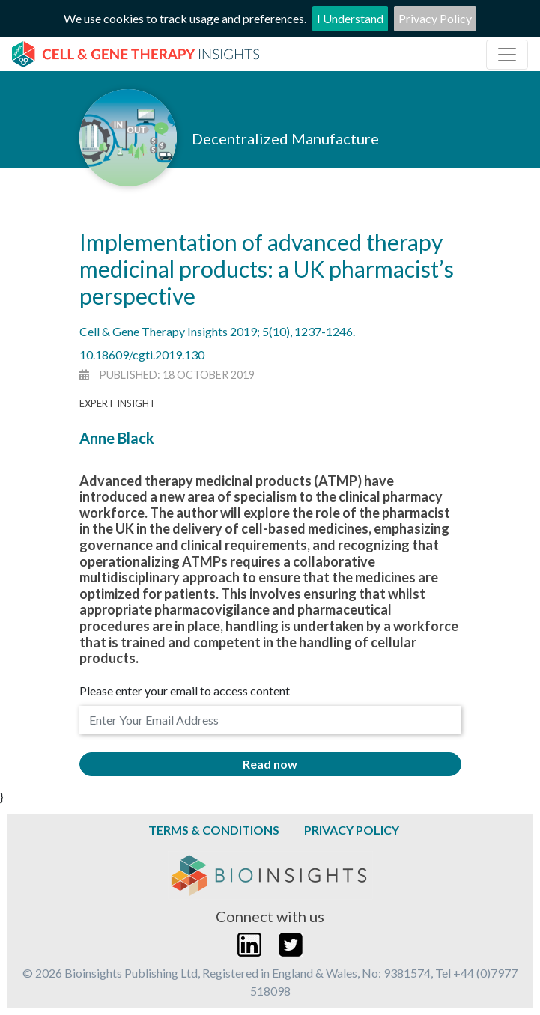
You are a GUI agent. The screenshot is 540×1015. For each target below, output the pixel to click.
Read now (270, 764)
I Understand (350, 18)
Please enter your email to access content (184, 690)
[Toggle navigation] (507, 55)
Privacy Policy (435, 18)
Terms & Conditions (213, 830)
